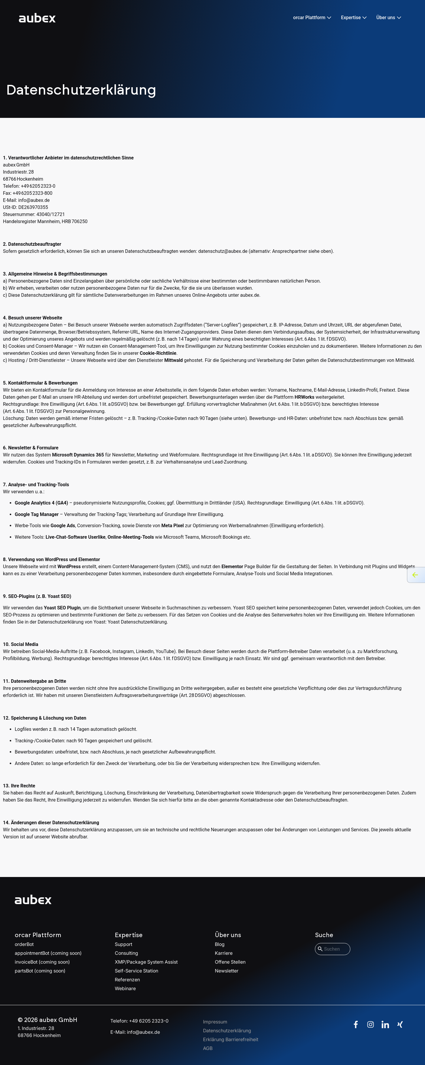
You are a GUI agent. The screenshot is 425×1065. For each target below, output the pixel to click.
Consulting (126, 953)
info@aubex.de (34, 200)
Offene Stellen (230, 962)
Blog (220, 944)
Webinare (125, 988)
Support (123, 944)
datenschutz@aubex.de (223, 251)
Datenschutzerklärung (227, 1030)
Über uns (228, 935)
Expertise (129, 935)
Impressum (215, 1022)
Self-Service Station (136, 971)
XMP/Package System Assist (146, 962)
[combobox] (332, 949)
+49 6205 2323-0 (149, 1021)
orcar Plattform (38, 935)
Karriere (224, 953)
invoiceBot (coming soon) (42, 962)
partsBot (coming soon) (40, 971)
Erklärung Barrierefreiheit (230, 1039)
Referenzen (127, 979)
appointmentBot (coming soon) (48, 953)
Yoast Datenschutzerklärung (137, 622)
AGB (207, 1048)
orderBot (24, 944)
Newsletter (226, 971)
